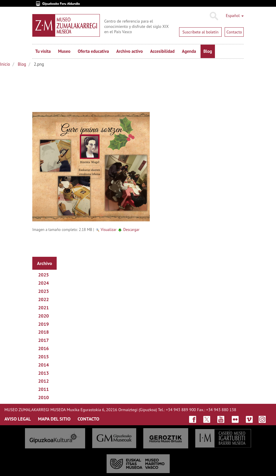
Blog (207, 51)
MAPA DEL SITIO (54, 419)
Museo (64, 51)
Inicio (5, 64)
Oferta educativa (93, 51)
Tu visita (43, 51)
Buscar (213, 16)
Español (235, 15)
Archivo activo (129, 51)
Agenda (189, 51)
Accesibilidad (162, 51)
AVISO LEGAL (17, 419)
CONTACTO (88, 419)
